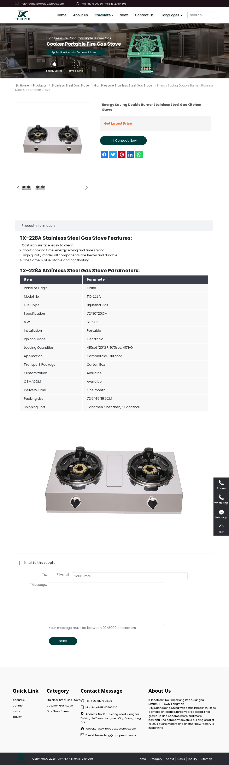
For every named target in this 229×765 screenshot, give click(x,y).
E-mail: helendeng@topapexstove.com (110, 735)
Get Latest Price (118, 123)
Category (155, 759)
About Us (80, 14)
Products (102, 14)
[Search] (200, 14)
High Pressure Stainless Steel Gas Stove (123, 85)
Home (61, 14)
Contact (18, 705)
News (124, 14)
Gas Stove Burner (58, 711)
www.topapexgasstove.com (117, 728)
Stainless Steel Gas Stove (70, 85)
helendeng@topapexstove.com (42, 3)
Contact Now (123, 140)
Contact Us (144, 14)
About (170, 759)
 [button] (18, 188)
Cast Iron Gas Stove (60, 705)
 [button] (86, 188)
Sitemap (206, 759)
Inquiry (17, 717)
